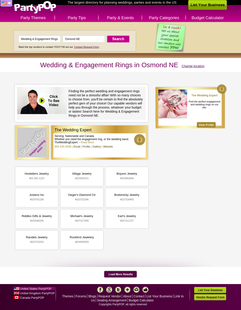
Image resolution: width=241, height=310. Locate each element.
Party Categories (164, 18)
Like (145, 290)
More (127, 290)
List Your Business (159, 296)
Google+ (109, 290)
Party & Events (120, 18)
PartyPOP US (35, 7)
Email (77, 146)
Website (108, 146)
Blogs (92, 296)
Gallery (96, 146)
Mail (136, 290)
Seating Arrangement (112, 300)
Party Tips (77, 18)
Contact (139, 296)
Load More (120, 274)
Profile (86, 146)
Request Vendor (109, 296)
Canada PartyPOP (32, 297)
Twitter (118, 290)
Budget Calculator (208, 18)
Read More (87, 142)
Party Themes (33, 18)
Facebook (100, 290)
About (127, 296)
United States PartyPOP (35, 288)
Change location (193, 66)
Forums (81, 296)
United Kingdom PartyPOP (37, 293)
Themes (68, 296)
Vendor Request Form (210, 297)
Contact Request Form (86, 47)
